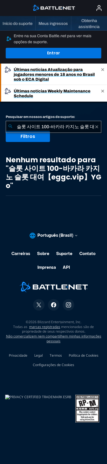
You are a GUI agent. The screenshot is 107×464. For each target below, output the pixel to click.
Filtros (28, 136)
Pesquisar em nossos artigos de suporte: (40, 117)
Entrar (53, 53)
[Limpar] (96, 127)
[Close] (102, 74)
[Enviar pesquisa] (10, 127)
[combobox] (53, 127)
